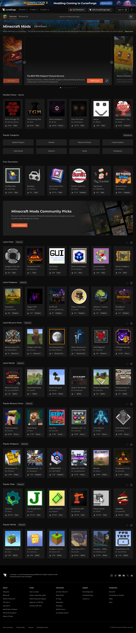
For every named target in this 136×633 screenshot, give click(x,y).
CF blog (58, 599)
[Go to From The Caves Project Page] (79, 114)
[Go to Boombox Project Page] (35, 181)
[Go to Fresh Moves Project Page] (35, 422)
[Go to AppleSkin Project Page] (123, 503)
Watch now (95, 81)
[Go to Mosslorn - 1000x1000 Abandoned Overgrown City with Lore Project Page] (101, 544)
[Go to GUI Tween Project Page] (57, 261)
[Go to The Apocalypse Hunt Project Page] (123, 382)
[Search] (131, 17)
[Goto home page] (9, 10)
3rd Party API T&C (36, 606)
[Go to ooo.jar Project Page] (101, 114)
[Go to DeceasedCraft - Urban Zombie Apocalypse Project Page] (35, 463)
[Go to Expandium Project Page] (13, 301)
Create (34, 10)
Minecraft (6, 595)
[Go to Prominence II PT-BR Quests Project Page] (35, 261)
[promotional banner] (68, 3)
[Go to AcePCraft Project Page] (57, 301)
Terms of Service (8, 627)
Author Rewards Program (38, 599)
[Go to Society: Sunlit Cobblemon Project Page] (79, 181)
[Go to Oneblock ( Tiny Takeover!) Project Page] (13, 544)
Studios (44, 10)
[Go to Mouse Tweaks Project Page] (101, 503)
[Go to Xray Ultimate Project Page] (101, 422)
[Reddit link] (131, 575)
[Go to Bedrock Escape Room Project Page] (13, 382)
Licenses (30, 627)
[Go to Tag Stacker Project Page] (101, 181)
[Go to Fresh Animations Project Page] (13, 422)
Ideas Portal (60, 595)
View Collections (19, 225)
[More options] (132, 10)
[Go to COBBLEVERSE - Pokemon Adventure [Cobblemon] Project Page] (57, 463)
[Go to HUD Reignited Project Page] (101, 342)
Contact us (86, 599)
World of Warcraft (9, 599)
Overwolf (112, 592)
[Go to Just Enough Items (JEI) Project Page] (35, 503)
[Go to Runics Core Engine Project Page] (79, 261)
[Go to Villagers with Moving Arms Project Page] (35, 342)
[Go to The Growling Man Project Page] (35, 114)
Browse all (128, 135)
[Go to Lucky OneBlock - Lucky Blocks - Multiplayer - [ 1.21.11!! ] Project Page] (35, 544)
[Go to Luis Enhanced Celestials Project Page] (57, 342)
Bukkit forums (60, 609)
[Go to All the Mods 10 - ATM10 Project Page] (13, 463)
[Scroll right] (131, 242)
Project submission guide (38, 595)
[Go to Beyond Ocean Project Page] (123, 181)
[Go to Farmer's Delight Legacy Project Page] (123, 261)
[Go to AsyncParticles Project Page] (101, 261)
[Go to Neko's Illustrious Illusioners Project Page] (79, 342)
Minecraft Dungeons (9, 613)
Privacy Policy (20, 627)
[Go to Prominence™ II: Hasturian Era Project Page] (123, 463)
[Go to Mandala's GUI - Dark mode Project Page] (79, 422)
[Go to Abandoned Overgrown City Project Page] (35, 382)
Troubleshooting (88, 595)
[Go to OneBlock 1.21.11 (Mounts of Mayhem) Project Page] (57, 544)
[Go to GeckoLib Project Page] (13, 503)
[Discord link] (123, 575)
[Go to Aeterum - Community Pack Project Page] (101, 301)
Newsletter (59, 602)
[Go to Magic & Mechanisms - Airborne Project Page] (79, 301)
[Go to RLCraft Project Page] (101, 463)
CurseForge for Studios (116, 595)
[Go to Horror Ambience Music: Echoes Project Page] (57, 114)
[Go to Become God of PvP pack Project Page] (13, 342)
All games (6, 592)
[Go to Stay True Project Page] (57, 422)
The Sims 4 (6, 602)
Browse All (23, 17)
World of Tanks (8, 616)
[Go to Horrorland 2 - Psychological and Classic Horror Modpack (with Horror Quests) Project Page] (123, 114)
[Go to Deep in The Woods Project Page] (79, 382)
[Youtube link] (119, 575)
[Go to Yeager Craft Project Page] (35, 301)
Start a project (34, 592)
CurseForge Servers (62, 613)
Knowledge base (88, 592)
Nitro (110, 602)
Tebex (111, 599)
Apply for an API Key (36, 602)
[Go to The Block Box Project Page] (13, 181)
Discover (13, 17)
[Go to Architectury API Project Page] (79, 503)
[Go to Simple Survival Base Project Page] (101, 382)
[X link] (127, 575)
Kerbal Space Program (10, 609)
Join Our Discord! (62, 592)
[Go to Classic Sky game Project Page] (57, 382)
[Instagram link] (111, 575)
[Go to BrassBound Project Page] (123, 301)
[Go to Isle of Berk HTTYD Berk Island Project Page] (79, 544)
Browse (23, 10)
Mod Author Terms (42, 627)
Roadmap (59, 606)
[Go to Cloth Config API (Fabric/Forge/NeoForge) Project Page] (57, 503)
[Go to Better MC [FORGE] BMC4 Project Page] (79, 463)
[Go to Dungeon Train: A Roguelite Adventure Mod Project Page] (13, 261)
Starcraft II (6, 606)
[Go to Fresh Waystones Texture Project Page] (123, 422)
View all (19, 242)
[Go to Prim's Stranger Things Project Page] (13, 114)
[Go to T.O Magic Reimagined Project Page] (123, 342)
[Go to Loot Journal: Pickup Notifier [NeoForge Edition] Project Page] (57, 181)
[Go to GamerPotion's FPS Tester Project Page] (123, 544)
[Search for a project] (93, 16)
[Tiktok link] (115, 575)
